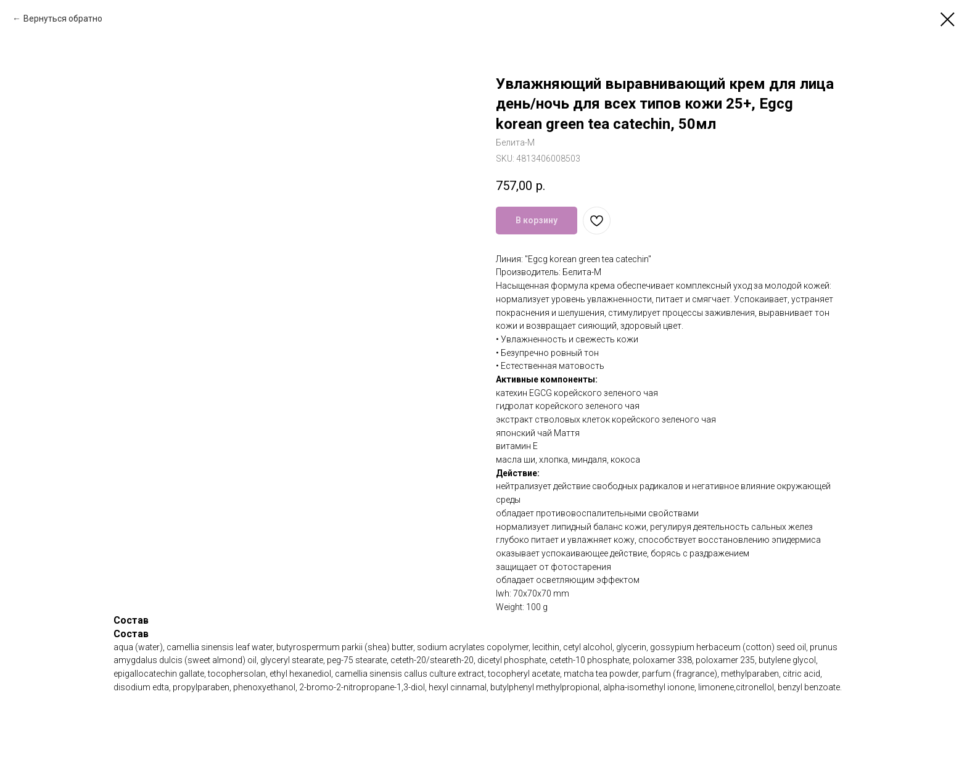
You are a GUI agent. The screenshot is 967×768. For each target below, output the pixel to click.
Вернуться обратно (62, 18)
